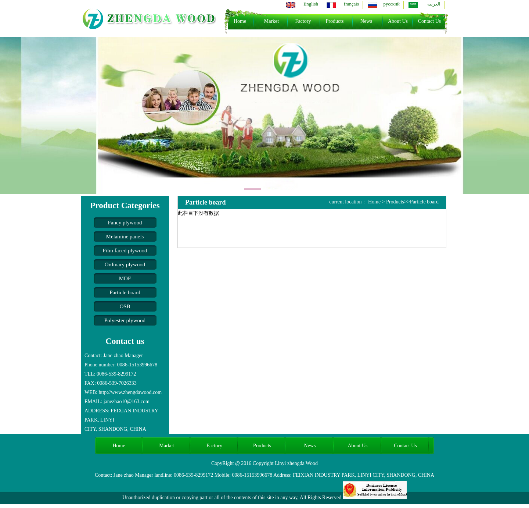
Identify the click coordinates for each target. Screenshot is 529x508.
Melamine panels (125, 236)
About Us (398, 21)
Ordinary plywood (125, 264)
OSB (124, 306)
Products (335, 21)
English (310, 4)
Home (240, 21)
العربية (433, 4)
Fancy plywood (125, 222)
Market (271, 21)
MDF (125, 278)
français (351, 4)
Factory (303, 21)
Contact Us (429, 21)
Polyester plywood (124, 320)
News (366, 21)
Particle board (124, 292)
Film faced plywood (125, 250)
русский (391, 4)
